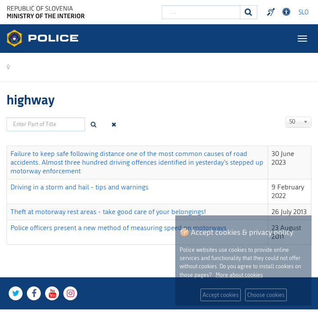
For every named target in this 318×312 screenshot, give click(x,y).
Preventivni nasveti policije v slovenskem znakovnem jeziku (272, 12)
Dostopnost (287, 12)
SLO (303, 12)
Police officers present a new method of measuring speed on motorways (118, 228)
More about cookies (239, 275)
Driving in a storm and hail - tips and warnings (79, 187)
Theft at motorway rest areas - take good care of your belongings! (108, 212)
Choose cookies (266, 295)
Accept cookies (221, 295)
